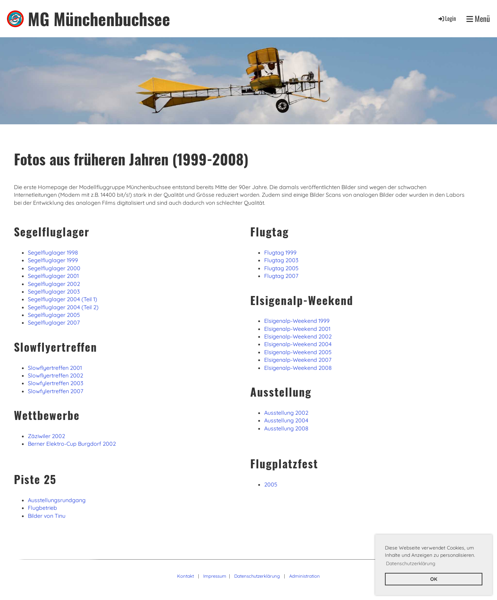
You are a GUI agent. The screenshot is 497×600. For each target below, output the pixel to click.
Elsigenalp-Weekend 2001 (297, 328)
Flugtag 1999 (280, 252)
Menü (478, 18)
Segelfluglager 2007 (54, 322)
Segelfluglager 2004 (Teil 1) (62, 299)
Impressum (214, 576)
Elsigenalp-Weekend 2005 (298, 352)
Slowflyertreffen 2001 (55, 367)
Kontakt (185, 576)
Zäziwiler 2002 (46, 436)
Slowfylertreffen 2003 (55, 383)
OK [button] (433, 579)
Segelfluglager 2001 (53, 275)
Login (446, 18)
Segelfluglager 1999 (53, 260)
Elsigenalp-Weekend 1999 (297, 320)
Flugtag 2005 (281, 268)
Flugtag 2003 (281, 260)
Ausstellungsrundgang (57, 500)
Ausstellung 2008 (286, 428)
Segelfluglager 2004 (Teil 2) (63, 307)
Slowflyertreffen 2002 (55, 375)
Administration (304, 576)
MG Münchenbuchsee (99, 18)
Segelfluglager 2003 (54, 291)
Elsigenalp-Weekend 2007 (297, 359)
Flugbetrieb (42, 507)
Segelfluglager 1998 (53, 252)
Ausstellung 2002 (286, 412)
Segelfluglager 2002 (54, 283)
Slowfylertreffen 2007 (55, 391)
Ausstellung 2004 (286, 420)
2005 (270, 484)
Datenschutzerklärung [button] (410, 563)
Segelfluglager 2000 (54, 268)
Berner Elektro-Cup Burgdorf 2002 (72, 443)
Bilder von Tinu (46, 515)
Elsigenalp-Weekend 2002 (298, 336)
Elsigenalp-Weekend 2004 (298, 344)
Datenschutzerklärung (257, 576)
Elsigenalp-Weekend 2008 (298, 367)
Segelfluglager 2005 (54, 314)
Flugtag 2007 (281, 275)
